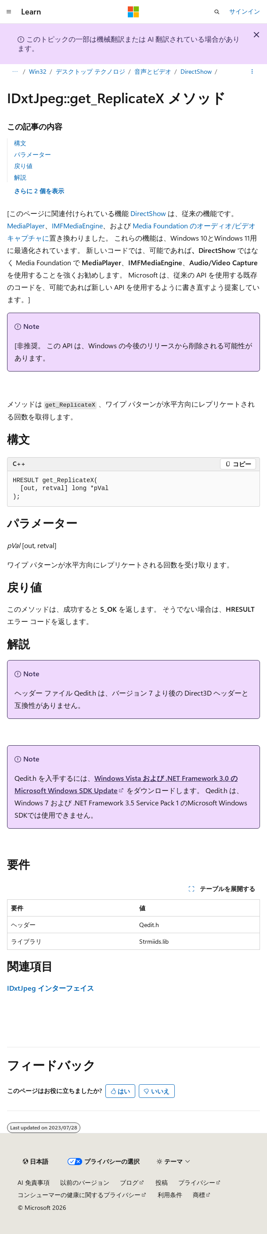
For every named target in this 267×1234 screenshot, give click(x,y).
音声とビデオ (152, 71)
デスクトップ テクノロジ (90, 71)
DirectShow (196, 71)
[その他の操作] (252, 72)
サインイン (244, 11)
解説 (20, 177)
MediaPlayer (26, 225)
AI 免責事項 (34, 1182)
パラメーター (32, 154)
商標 (199, 1195)
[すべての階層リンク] (14, 72)
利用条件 (170, 1195)
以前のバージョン (84, 1182)
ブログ (129, 1182)
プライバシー (196, 1182)
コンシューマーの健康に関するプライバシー (79, 1195)
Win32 (38, 71)
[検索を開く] (217, 12)
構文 (20, 143)
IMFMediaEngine (77, 225)
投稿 (161, 1182)
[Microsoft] (133, 12)
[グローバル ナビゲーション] (9, 12)
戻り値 (23, 166)
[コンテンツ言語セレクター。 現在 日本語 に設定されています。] (36, 1162)
